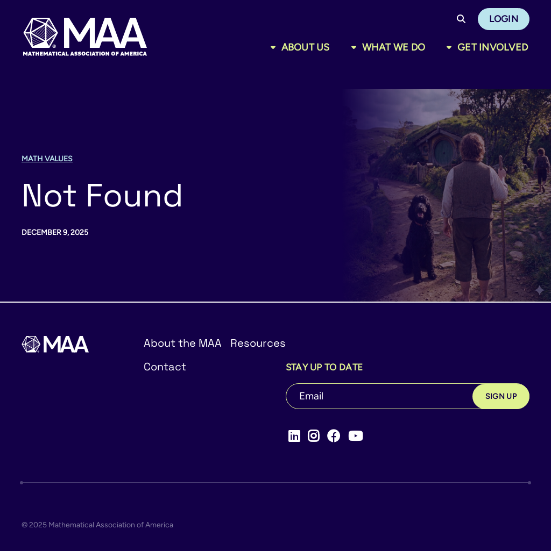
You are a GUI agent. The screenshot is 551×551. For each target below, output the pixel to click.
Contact (165, 367)
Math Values (47, 158)
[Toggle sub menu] (275, 47)
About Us (305, 47)
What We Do (394, 47)
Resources (258, 343)
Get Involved (492, 47)
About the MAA (183, 343)
